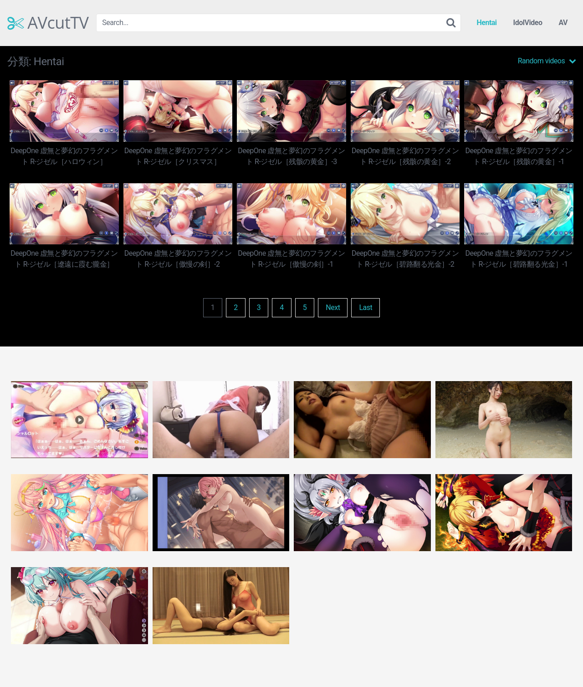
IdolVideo (527, 22)
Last (365, 307)
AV (563, 22)
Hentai (486, 22)
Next (333, 307)
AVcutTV (48, 23)
